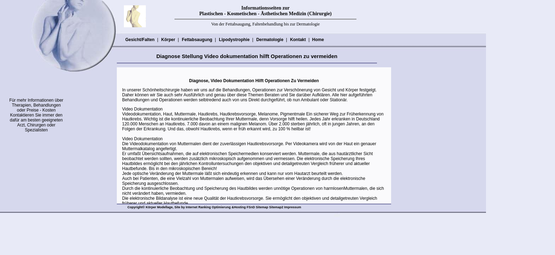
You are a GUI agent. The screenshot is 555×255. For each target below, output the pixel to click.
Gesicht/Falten (140, 39)
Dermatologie (270, 39)
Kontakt (298, 39)
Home (318, 39)
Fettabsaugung (197, 39)
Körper (168, 39)
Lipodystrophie (234, 39)
